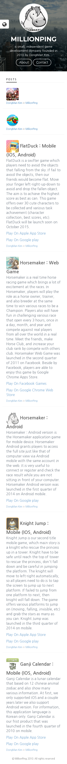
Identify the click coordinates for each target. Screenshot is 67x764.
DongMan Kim (14, 103)
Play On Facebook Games (26, 383)
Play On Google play (22, 240)
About (24, 62)
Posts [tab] (11, 79)
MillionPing (32, 103)
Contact (42, 62)
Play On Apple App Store (26, 233)
